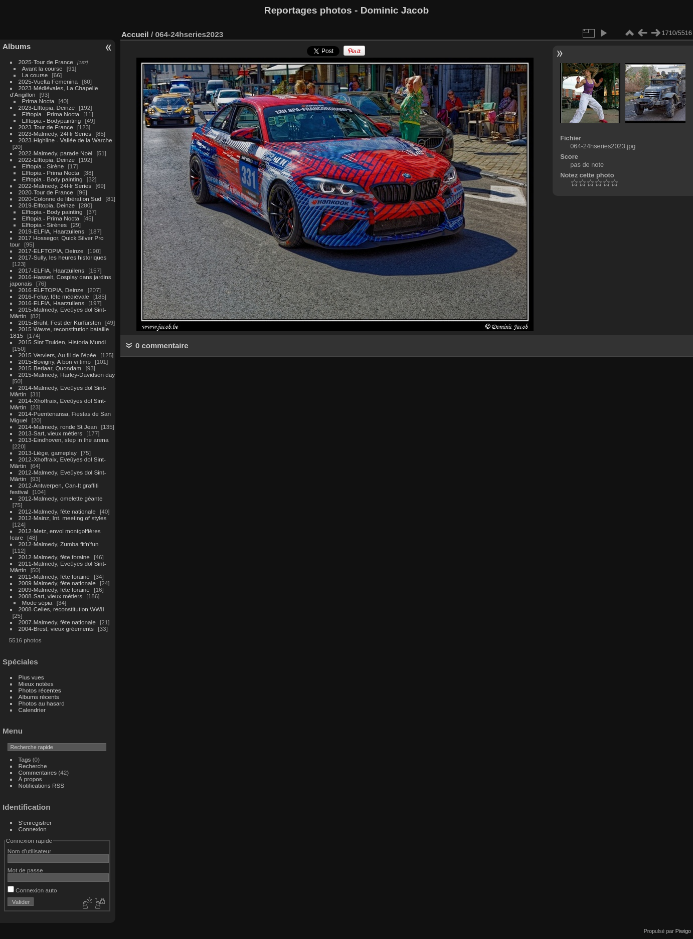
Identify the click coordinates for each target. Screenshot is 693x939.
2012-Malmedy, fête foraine (54, 557)
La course (35, 75)
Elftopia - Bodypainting (51, 120)
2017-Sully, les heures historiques (63, 257)
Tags (25, 759)
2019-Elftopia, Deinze (47, 205)
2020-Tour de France (46, 192)
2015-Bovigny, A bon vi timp (55, 361)
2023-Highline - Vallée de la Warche (65, 140)
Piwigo (683, 931)
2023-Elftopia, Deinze (47, 107)
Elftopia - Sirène (43, 166)
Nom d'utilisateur (29, 851)
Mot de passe (25, 870)
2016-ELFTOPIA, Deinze (51, 290)
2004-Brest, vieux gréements (56, 628)
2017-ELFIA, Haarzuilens (52, 270)
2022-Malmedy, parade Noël (56, 153)
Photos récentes (40, 690)
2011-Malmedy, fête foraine (54, 576)
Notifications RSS (42, 785)
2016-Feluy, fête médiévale (54, 296)
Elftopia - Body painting (52, 179)
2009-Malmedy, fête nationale (57, 583)
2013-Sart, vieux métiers (51, 433)
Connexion (33, 829)
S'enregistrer (35, 822)
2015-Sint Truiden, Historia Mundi (62, 342)
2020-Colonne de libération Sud (60, 198)
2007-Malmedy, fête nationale (57, 622)
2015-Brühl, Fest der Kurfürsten (60, 322)
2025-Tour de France (46, 62)
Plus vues (31, 677)
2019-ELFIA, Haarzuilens (51, 231)
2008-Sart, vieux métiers (51, 596)
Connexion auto (32, 890)
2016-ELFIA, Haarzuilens (51, 303)
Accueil (135, 34)
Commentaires (38, 772)
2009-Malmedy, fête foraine (54, 589)
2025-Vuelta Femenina (48, 81)
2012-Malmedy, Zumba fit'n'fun (59, 544)
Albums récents (39, 696)
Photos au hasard (42, 703)
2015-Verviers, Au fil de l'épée (57, 355)
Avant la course (42, 68)
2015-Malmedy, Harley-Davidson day (67, 374)
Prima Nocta (38, 101)
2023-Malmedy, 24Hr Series (55, 133)
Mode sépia (37, 602)
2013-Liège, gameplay (48, 452)
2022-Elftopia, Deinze (47, 159)
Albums (17, 46)
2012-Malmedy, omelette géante (61, 498)
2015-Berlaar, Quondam (50, 368)
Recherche (33, 766)
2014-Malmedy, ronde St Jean (58, 426)
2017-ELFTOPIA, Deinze (51, 251)
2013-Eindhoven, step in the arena (64, 439)
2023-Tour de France (46, 127)
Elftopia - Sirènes (44, 224)
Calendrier (32, 710)
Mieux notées (36, 683)
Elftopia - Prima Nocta (50, 114)
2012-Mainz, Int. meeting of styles (63, 518)
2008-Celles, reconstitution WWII (61, 609)
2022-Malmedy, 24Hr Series (55, 185)
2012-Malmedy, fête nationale (57, 511)
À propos (30, 779)
